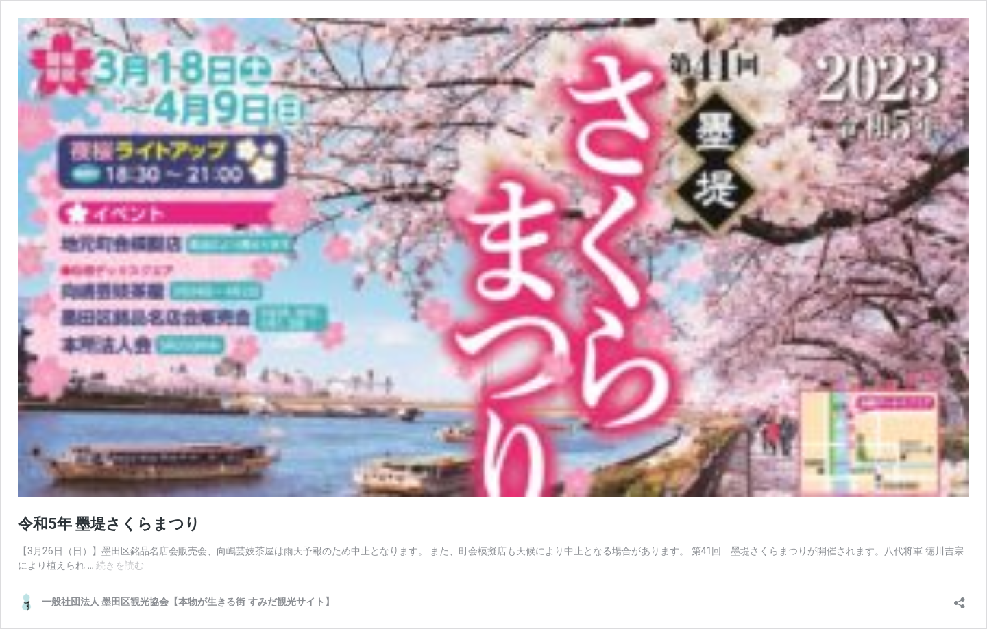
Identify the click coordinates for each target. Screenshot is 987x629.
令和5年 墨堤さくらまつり (109, 523)
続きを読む (120, 565)
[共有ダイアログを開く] (959, 598)
